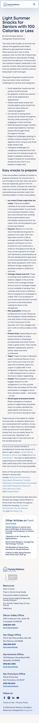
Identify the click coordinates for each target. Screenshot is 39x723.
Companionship (19, 483)
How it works (8, 589)
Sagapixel (28, 710)
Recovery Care (13, 488)
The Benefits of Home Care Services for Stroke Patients (17, 548)
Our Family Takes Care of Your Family (16, 604)
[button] (34, 4)
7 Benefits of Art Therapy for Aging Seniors (18, 537)
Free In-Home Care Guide (14, 592)
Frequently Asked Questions (15, 595)
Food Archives (19, 39)
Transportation (12, 491)
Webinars (7, 608)
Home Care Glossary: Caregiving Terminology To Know (19, 543)
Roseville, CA (11, 508)
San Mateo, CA (15, 511)
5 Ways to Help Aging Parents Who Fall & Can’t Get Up (18, 553)
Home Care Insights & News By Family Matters (16, 599)
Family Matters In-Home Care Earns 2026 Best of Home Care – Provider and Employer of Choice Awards (20, 530)
